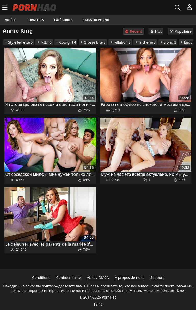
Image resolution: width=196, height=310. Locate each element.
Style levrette (19, 42)
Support (157, 277)
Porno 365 (35, 20)
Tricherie (145, 42)
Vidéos (10, 20)
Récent (133, 31)
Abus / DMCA (98, 277)
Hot (156, 31)
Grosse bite (93, 42)
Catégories (63, 20)
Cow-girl (66, 42)
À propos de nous (129, 277)
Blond (168, 42)
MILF (44, 42)
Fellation (120, 42)
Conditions (41, 277)
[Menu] (5, 7)
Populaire (180, 31)
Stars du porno (96, 20)
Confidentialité (68, 277)
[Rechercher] (178, 7)
